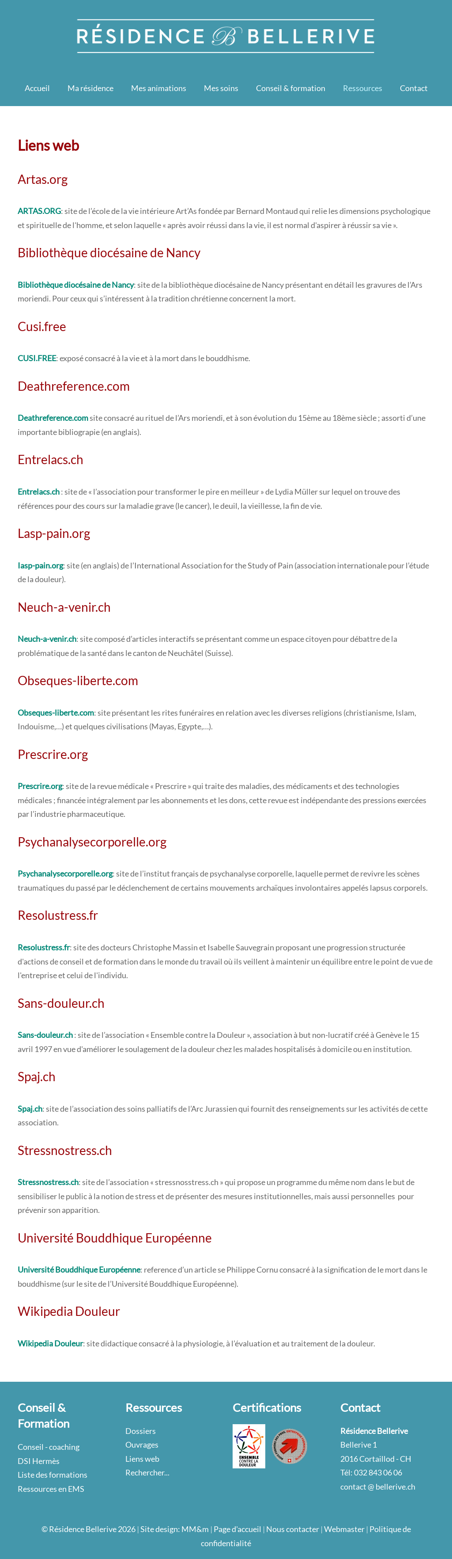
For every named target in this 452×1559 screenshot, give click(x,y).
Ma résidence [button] (90, 88)
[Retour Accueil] (226, 35)
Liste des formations (52, 1474)
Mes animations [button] (158, 88)
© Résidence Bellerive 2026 (88, 1529)
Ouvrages (141, 1444)
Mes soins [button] (221, 88)
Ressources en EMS (51, 1489)
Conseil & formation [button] (290, 88)
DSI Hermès (39, 1461)
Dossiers (140, 1431)
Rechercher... (147, 1472)
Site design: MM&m (174, 1529)
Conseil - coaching (48, 1447)
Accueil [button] (37, 88)
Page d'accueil (237, 1529)
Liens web (142, 1459)
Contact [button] (414, 88)
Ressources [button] (362, 88)
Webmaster (344, 1529)
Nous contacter (292, 1529)
